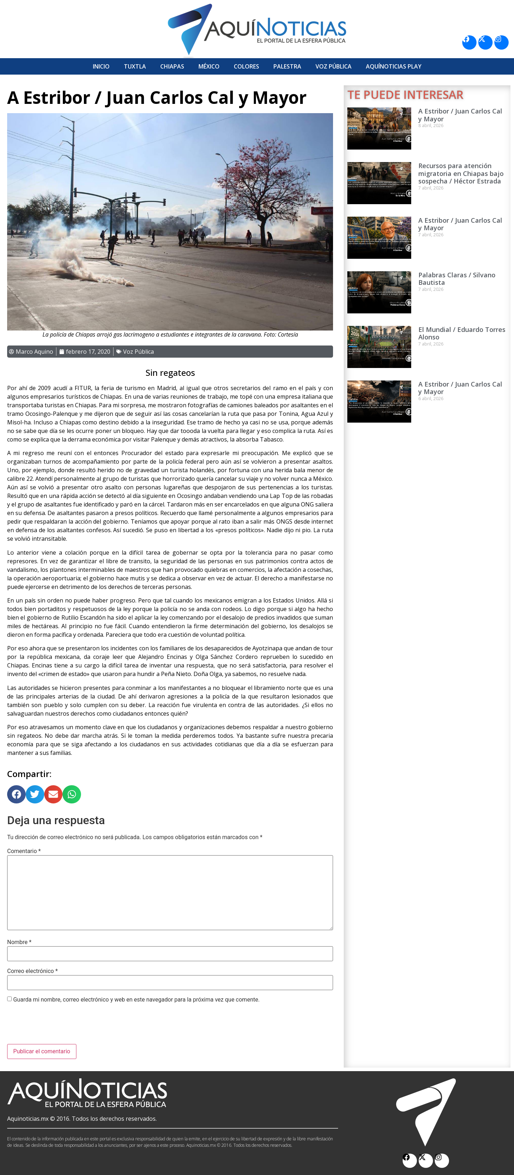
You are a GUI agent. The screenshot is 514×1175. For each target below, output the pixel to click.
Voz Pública (334, 66)
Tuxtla (135, 66)
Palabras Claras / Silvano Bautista (456, 279)
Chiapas (172, 66)
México (209, 66)
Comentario (24, 851)
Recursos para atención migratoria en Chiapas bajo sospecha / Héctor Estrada (461, 173)
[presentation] (61, 1026)
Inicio (101, 66)
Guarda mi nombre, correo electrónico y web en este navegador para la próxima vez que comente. (136, 1000)
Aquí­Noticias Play (394, 66)
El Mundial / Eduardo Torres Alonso (461, 333)
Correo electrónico (32, 971)
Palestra (287, 66)
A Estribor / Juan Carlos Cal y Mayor (460, 115)
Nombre (19, 942)
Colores (246, 66)
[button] (16, 794)
